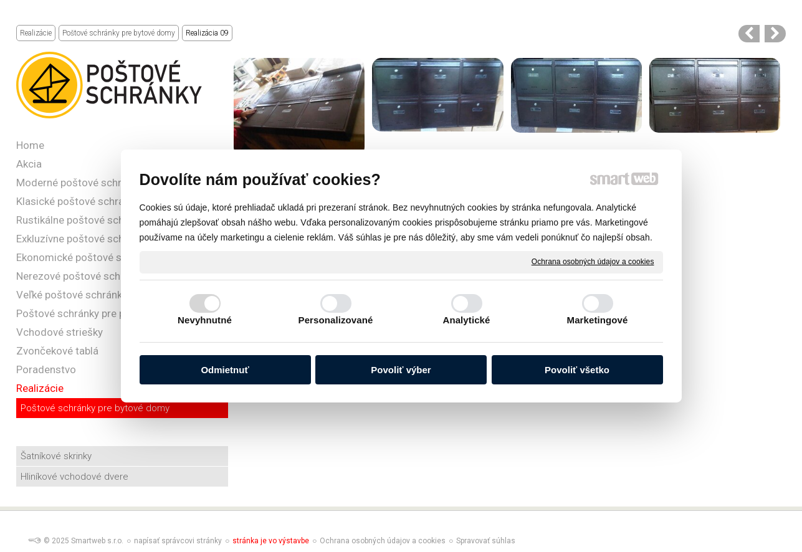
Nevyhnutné (205, 320)
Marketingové (597, 320)
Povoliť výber (401, 369)
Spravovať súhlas (485, 540)
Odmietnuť (225, 369)
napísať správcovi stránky (178, 540)
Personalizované (335, 320)
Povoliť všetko (577, 369)
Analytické (466, 320)
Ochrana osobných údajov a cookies (593, 261)
